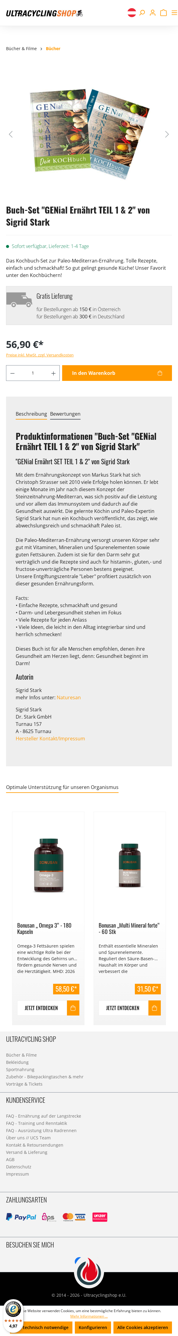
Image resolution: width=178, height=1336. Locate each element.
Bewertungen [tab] (65, 413)
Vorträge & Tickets (24, 1084)
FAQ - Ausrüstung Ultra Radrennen (41, 1130)
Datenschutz (18, 1167)
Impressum (17, 1174)
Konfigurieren (93, 1327)
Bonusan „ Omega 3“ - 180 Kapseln (44, 928)
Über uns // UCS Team (28, 1138)
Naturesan (69, 697)
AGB (10, 1159)
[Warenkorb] (163, 13)
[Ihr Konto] (152, 13)
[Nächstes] (167, 133)
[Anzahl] (33, 373)
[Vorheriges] (10, 133)
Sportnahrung (20, 1069)
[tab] (31, 414)
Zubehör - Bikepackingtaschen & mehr (45, 1077)
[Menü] (173, 13)
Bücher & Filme (21, 1055)
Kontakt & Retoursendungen (34, 1145)
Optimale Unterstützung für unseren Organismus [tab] (62, 787)
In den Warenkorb (93, 373)
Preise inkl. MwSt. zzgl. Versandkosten (40, 355)
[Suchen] (141, 13)
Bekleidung (17, 1062)
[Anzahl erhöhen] (53, 373)
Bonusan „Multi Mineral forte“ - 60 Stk (129, 928)
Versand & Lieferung (26, 1152)
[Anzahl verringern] (12, 373)
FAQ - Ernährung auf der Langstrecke (43, 1116)
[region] (89, 914)
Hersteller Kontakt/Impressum (50, 738)
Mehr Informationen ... (89, 1316)
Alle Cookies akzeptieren (142, 1327)
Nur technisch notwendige (41, 1327)
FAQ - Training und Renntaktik (36, 1123)
